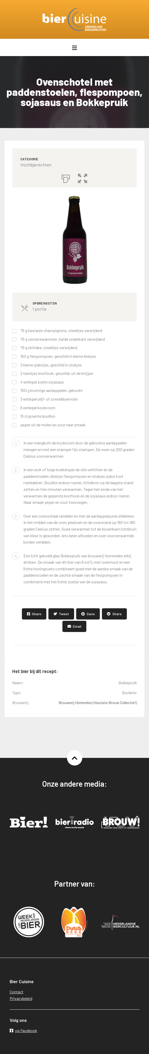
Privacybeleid (21, 998)
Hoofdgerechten (35, 164)
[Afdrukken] (66, 177)
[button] (82, 177)
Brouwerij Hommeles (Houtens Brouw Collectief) (98, 702)
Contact (16, 991)
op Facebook (23, 1030)
